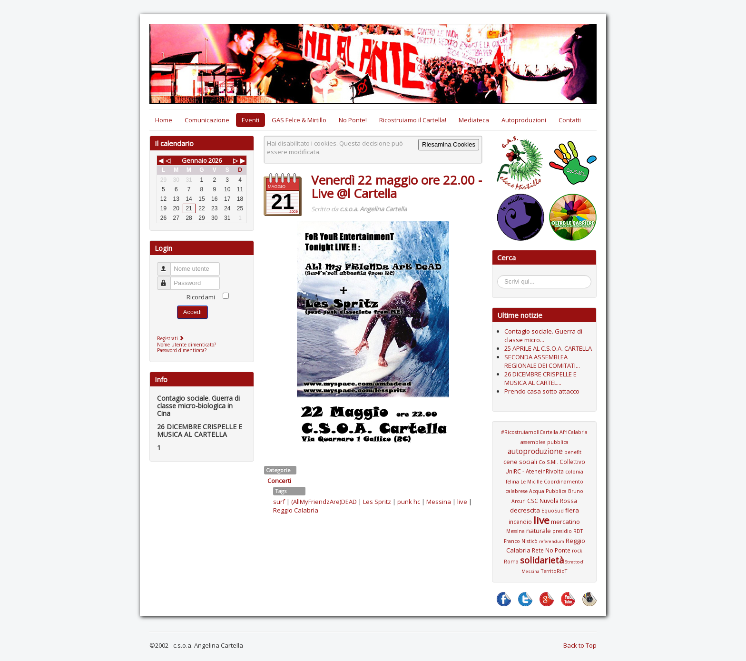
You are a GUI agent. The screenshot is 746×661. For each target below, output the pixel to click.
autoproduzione (535, 451)
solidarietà (542, 560)
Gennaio (194, 160)
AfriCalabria (574, 432)
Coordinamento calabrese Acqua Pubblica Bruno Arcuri (544, 491)
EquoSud (552, 510)
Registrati (171, 338)
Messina (438, 501)
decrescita (525, 510)
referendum (551, 541)
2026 (215, 160)
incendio (520, 521)
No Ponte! (353, 120)
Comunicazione (207, 120)
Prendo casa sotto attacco (541, 391)
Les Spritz (377, 501)
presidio (562, 531)
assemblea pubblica (544, 442)
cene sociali (520, 461)
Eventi (250, 120)
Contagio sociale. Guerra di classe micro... (543, 335)
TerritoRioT (554, 571)
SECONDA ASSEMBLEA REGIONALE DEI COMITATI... (542, 361)
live (462, 501)
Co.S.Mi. (548, 462)
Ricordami (200, 297)
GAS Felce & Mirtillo (299, 120)
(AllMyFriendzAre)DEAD (324, 501)
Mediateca (474, 120)
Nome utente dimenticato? (186, 344)
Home (163, 120)
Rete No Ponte (551, 550)
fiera (572, 510)
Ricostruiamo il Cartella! (412, 120)
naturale (538, 530)
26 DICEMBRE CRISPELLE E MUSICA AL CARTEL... (540, 378)
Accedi (192, 312)
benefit (572, 452)
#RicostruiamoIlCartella (529, 432)
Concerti (279, 480)
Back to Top (580, 645)
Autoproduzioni (523, 120)
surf (279, 501)
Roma (511, 561)
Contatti (570, 120)
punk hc (408, 501)
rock (577, 550)
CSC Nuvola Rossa (552, 500)
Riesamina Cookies (448, 144)
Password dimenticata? (181, 350)
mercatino (565, 521)
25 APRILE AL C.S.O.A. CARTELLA (548, 348)
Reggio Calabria (295, 510)
